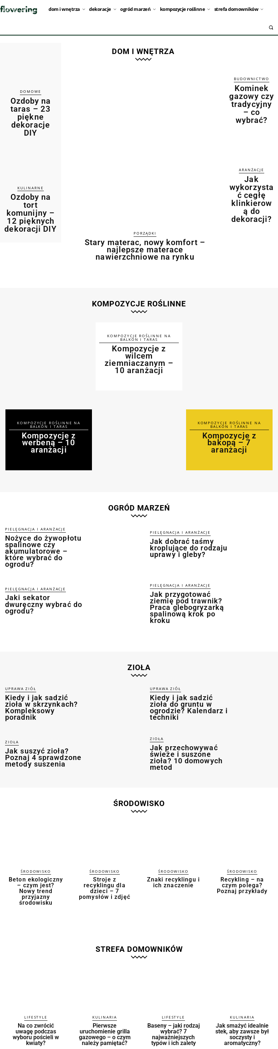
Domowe (30, 91)
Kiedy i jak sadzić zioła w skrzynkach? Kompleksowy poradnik (45, 684)
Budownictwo (251, 79)
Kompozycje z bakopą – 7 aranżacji (229, 434)
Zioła (10, 720)
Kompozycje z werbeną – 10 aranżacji (49, 437)
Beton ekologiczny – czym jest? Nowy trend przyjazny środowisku (36, 864)
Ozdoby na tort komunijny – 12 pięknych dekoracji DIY (30, 178)
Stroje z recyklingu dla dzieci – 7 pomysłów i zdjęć (105, 862)
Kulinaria (104, 985)
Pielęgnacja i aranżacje (29, 516)
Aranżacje (251, 145)
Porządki (145, 233)
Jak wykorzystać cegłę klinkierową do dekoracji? (252, 160)
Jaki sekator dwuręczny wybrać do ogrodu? (46, 584)
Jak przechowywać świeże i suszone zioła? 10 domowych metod (185, 734)
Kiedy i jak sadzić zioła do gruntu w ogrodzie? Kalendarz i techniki (190, 684)
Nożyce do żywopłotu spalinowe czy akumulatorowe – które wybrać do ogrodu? (45, 533)
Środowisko (36, 848)
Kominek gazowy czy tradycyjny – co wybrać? (251, 92)
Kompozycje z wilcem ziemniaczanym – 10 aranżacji (139, 350)
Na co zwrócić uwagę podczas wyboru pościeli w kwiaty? (36, 999)
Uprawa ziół (18, 670)
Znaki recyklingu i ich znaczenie (173, 859)
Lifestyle (35, 985)
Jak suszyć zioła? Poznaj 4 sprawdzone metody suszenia (42, 734)
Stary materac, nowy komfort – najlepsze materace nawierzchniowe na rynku (145, 248)
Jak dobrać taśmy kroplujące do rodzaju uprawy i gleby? (188, 533)
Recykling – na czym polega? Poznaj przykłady (242, 862)
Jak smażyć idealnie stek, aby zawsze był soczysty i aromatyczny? (242, 1001)
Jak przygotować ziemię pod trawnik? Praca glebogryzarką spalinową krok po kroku (185, 585)
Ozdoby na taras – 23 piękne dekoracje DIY (31, 104)
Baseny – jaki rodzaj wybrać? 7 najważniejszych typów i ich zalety (173, 1001)
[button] (271, 27)
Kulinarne (31, 163)
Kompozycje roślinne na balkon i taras (49, 421)
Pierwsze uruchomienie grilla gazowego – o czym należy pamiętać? (105, 999)
